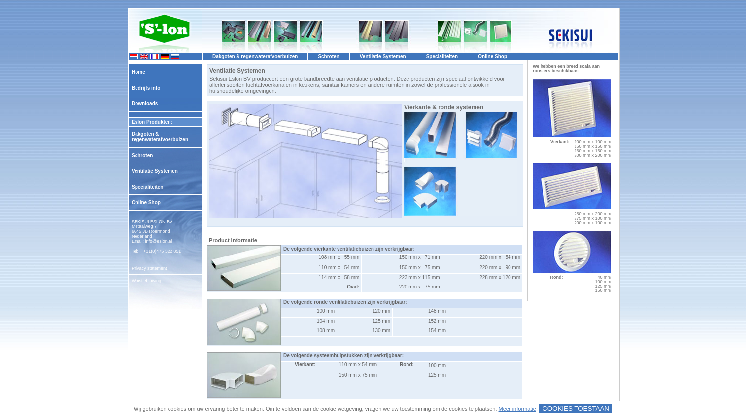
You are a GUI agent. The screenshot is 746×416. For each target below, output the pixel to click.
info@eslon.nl (158, 241)
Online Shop (146, 202)
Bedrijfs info (146, 88)
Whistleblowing (146, 280)
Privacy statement (149, 268)
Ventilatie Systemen (155, 171)
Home (138, 72)
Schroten (142, 155)
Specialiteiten (147, 187)
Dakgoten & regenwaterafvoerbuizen (160, 136)
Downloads (145, 103)
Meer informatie (517, 409)
